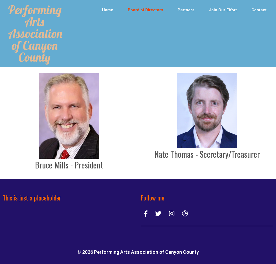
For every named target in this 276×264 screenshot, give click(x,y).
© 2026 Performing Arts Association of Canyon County (138, 252)
